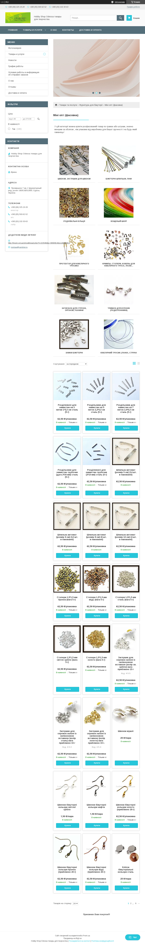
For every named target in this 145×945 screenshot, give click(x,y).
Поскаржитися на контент (79, 941)
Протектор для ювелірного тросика (74, 265)
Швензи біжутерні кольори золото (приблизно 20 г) (125, 807)
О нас (53, 30)
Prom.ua (86, 936)
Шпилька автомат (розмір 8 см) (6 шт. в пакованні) (96, 537)
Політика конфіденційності (102, 941)
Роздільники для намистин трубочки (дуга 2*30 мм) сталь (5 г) (67, 473)
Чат (133, 937)
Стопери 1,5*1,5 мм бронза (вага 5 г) (67, 598)
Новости (12, 60)
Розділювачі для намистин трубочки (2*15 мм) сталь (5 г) (96, 472)
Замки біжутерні (74, 353)
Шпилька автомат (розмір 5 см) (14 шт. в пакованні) (126, 472)
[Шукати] (120, 18)
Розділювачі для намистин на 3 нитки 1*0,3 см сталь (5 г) (67, 408)
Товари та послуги (68, 105)
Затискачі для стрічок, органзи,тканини (74, 309)
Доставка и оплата (90, 30)
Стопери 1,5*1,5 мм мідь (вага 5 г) (96, 598)
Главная (12, 30)
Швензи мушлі (125, 731)
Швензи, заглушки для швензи (74, 179)
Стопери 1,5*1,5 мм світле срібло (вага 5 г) (67, 659)
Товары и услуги (32, 30)
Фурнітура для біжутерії (91, 105)
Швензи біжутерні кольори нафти (96, 806)
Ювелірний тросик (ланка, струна (118, 353)
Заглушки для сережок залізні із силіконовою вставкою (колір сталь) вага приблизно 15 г (67, 737)
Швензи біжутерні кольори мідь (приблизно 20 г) (96, 869)
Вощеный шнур (119, 221)
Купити (68, 428)
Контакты (68, 30)
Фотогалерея (14, 48)
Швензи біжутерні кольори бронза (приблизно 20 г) (67, 869)
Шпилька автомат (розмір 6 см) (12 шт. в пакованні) (67, 537)
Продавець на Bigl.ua (72, 938)
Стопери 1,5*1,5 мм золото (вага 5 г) (96, 658)
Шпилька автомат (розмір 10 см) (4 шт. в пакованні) (126, 537)
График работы (15, 66)
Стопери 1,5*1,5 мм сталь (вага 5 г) (125, 598)
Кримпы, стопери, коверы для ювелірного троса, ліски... (118, 265)
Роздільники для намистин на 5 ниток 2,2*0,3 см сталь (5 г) (96, 408)
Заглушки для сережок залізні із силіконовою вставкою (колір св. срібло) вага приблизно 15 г (125, 663)
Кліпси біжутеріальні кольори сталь (126, 869)
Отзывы (12, 87)
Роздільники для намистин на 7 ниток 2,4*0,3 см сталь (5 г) (125, 408)
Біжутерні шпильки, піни (119, 179)
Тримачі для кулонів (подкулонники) (119, 309)
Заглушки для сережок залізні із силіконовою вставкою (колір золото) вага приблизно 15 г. (96, 737)
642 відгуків (120, 2)
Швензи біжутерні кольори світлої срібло (67, 807)
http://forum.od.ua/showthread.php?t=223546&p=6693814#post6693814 (39, 243)
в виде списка (138, 364)
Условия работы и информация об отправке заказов (23, 73)
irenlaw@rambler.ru (19, 247)
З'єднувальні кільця (74, 221)
